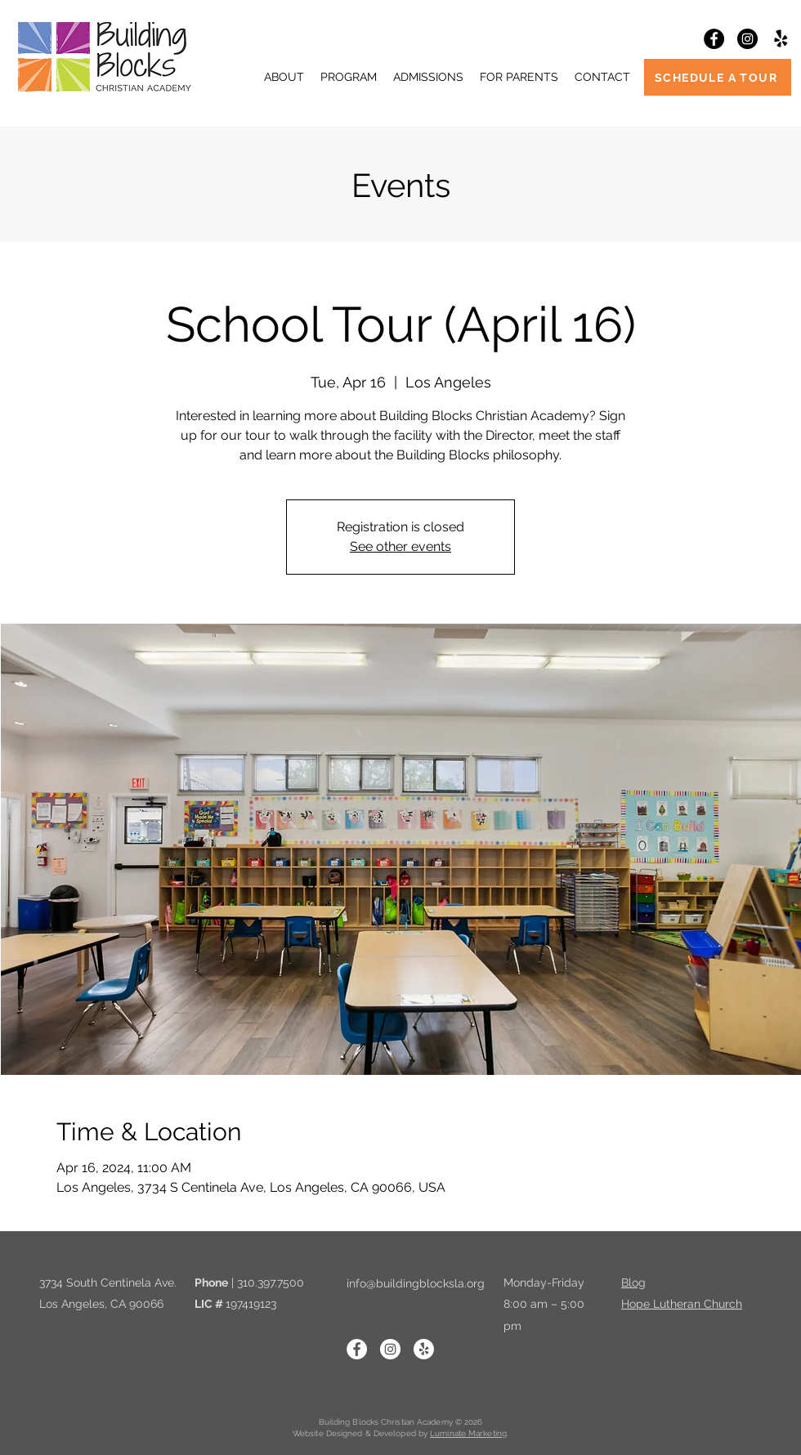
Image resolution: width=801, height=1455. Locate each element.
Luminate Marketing (468, 1433)
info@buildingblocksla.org (416, 1283)
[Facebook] (714, 39)
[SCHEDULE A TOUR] (717, 77)
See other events (400, 546)
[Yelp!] (781, 39)
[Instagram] (747, 39)
